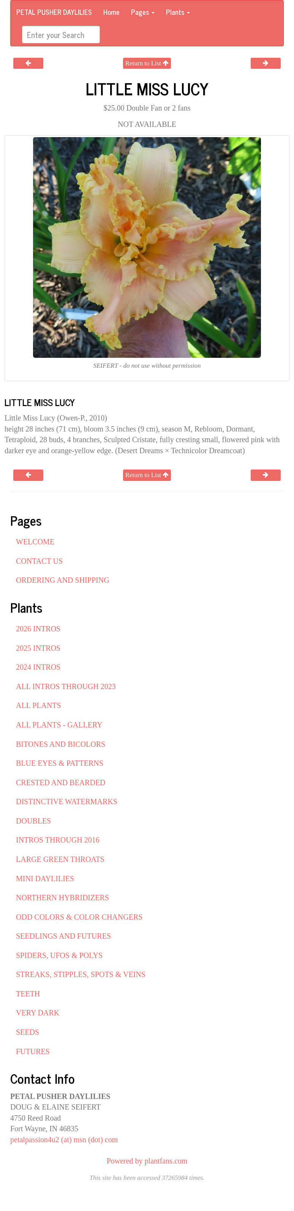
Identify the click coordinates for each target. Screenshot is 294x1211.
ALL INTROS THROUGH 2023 (66, 686)
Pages (143, 11)
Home (111, 11)
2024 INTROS (38, 667)
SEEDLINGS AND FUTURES (63, 936)
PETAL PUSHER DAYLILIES (54, 11)
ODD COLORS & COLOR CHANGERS (79, 917)
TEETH (28, 994)
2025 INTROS (38, 648)
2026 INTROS (38, 628)
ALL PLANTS (38, 705)
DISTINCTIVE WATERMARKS (66, 801)
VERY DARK (37, 1013)
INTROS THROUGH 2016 (58, 840)
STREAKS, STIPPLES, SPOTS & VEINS (80, 974)
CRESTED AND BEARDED (61, 782)
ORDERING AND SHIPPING (62, 580)
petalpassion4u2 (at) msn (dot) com (64, 1139)
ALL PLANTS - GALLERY (59, 725)
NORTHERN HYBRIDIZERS (62, 897)
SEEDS (27, 1032)
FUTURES (33, 1051)
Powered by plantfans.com (147, 1161)
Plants (178, 11)
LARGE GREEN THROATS (60, 859)
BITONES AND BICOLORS (60, 744)
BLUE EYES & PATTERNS (59, 763)
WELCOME (35, 542)
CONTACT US (39, 561)
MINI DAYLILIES (45, 878)
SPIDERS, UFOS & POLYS (59, 955)
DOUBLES (33, 821)
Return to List (147, 63)
